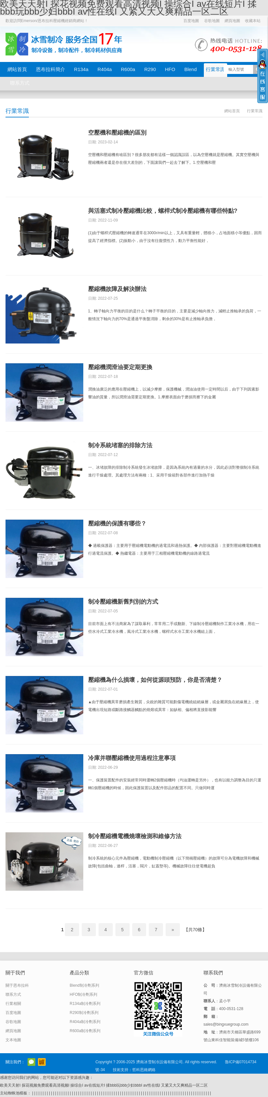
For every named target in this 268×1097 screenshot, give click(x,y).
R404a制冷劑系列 (85, 1021)
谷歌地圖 (212, 20)
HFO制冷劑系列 (83, 994)
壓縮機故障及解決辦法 (117, 289)
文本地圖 (13, 1040)
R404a (105, 69)
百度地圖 (191, 20)
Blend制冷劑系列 (84, 985)
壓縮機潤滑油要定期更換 (120, 367)
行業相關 (13, 1003)
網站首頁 (17, 69)
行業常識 (215, 69)
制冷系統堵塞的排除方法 (120, 445)
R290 (150, 69)
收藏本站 (253, 20)
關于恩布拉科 (17, 985)
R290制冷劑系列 (84, 1012)
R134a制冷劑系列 (85, 1003)
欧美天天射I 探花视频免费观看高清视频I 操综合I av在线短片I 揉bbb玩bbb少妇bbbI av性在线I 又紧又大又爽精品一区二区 (104, 1085)
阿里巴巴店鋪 (42, 1062)
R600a (128, 69)
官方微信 (31, 1062)
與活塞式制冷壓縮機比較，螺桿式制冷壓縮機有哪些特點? (163, 211)
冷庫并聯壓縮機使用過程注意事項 (132, 758)
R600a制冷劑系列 (85, 1031)
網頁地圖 (232, 20)
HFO (170, 69)
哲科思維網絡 (144, 1069)
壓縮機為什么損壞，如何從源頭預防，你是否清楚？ (155, 680)
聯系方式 (19, 83)
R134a (81, 69)
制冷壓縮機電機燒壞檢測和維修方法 (134, 836)
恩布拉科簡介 (50, 69)
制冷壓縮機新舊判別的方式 (123, 601)
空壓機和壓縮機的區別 (117, 132)
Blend (190, 69)
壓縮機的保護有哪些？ (117, 523)
